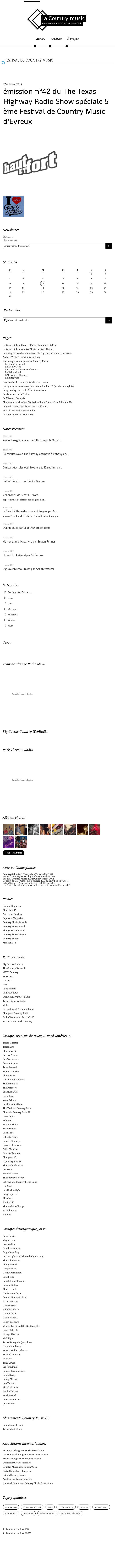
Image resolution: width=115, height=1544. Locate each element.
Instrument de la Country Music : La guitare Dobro (29, 345)
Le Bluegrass (12, 377)
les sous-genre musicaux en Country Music (25, 361)
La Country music (63, 18)
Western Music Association (17, 1462)
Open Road (8, 1096)
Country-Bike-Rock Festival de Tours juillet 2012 (28, 874)
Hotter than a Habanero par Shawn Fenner (29, 541)
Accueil (40, 39)
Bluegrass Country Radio (16, 1013)
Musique (12, 609)
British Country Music (14, 1475)
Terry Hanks (9, 1128)
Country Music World (14, 926)
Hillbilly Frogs (10, 1137)
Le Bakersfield (13, 372)
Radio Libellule (10, 992)
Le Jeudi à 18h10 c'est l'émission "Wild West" (26, 406)
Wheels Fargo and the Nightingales (21, 1326)
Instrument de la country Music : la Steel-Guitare (28, 349)
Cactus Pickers (10, 1055)
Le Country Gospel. (15, 364)
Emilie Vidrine (10, 1173)
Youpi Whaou (9, 1100)
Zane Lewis (9, 1236)
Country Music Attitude (15, 922)
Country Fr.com (11, 938)
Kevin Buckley (10, 1124)
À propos (73, 39)
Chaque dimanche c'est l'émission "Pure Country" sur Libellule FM (37, 402)
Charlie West (9, 1051)
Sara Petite (8, 1277)
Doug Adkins (9, 1268)
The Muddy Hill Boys (13, 1206)
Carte (7, 642)
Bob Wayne (9, 1383)
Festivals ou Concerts (20, 592)
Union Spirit (9, 1116)
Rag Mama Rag (11, 1252)
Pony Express (10, 1194)
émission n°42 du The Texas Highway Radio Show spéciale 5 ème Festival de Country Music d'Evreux (56, 106)
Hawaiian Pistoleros (13, 1079)
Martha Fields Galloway (15, 1350)
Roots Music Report (13, 1425)
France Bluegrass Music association (22, 1458)
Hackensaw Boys (12, 1293)
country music (11, 1513)
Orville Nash (9, 1313)
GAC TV (7, 980)
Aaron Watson (10, 1301)
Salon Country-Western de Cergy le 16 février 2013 (29, 883)
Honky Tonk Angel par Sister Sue (23, 555)
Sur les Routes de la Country (17, 1021)
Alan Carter (9, 1075)
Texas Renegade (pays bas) (17, 1342)
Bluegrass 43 (9, 1157)
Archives (56, 39)
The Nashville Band (13, 1165)
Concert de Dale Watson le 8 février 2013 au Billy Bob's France (35, 881)
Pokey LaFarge (11, 1322)
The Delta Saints (11, 1260)
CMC (5, 984)
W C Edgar (8, 1338)
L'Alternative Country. (16, 375)
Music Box (8, 976)
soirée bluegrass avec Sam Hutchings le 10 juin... (32, 440)
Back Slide (8, 1132)
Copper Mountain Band (15, 1297)
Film (10, 598)
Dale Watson (9, 1305)
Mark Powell (9, 1395)
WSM (5, 1005)
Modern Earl (9, 1289)
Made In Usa (9, 942)
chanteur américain (32, 1507)
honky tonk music (66, 1507)
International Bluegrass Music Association (25, 1454)
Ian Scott (7, 1169)
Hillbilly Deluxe (11, 1309)
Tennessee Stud (11, 1071)
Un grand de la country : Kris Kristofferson (25, 382)
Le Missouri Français (14, 398)
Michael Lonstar (11, 1354)
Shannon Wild (10, 1091)
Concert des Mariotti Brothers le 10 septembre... (32, 467)
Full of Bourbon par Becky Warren (24, 481)
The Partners (10, 1087)
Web (10, 625)
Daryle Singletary (12, 1346)
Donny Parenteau (12, 1272)
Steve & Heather (11, 1153)
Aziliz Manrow (10, 1149)
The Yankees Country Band (17, 1108)
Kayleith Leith (10, 1330)
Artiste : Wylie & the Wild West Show (21, 357)
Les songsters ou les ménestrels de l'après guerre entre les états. (37, 353)
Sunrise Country (11, 1141)
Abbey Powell (10, 1264)
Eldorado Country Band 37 (16, 1112)
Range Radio (9, 988)
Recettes (13, 614)
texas (50, 1507)
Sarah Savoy (9, 1375)
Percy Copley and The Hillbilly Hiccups (23, 1256)
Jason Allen (9, 1244)
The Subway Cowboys (14, 1177)
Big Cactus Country (13, 964)
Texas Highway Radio (14, 1001)
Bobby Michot (10, 1379)
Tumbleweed (10, 1067)
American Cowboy (12, 914)
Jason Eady (9, 1403)
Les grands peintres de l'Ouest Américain (25, 390)
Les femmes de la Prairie (16, 394)
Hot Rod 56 (8, 1202)
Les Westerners (11, 1059)
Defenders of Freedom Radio (18, 1009)
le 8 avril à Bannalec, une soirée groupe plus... (31, 511)
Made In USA (9, 910)
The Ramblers (10, 1083)
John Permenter (11, 1248)
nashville (84, 1507)
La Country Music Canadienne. (21, 369)
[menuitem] (40, 40)
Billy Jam (7, 1120)
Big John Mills (10, 1367)
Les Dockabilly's (11, 1190)
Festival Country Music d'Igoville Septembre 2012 (29, 876)
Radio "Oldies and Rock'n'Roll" (18, 1017)
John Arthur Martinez (14, 1371)
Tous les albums (13, 852)
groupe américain (47, 1513)
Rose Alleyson (10, 1063)
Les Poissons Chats (13, 1104)
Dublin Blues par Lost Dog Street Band (26, 528)
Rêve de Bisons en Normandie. (19, 410)
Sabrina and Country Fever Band (20, 1182)
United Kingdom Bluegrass (17, 1471)
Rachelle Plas (10, 1210)
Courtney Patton (11, 1399)
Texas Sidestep (11, 1042)
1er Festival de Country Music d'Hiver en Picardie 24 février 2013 (37, 885)
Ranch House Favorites (15, 1281)
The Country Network (14, 968)
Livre (10, 603)
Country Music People (14, 934)
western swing (11, 1507)
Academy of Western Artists (17, 1479)
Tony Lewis (9, 1362)
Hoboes (7, 1214)
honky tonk (28, 1513)
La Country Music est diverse (18, 414)
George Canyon (11, 1334)
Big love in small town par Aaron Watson (28, 569)
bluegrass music (101, 1507)
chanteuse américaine (70, 1513)
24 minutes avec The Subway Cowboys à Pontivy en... (35, 454)
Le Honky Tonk (13, 366)
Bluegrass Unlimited (13, 930)
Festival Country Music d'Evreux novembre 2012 (28, 878)
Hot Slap (7, 1186)
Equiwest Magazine (13, 918)
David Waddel (10, 1317)
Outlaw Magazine (12, 906)
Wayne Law (9, 1240)
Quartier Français (12, 1145)
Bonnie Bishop (10, 1285)
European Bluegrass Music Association (23, 1450)
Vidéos (11, 620)
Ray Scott (8, 1358)
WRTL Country (10, 972)
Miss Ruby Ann (10, 1387)
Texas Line (8, 1046)
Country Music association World (20, 1467)
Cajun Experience (12, 1161)
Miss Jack (8, 1198)
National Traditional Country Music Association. (28, 1483)
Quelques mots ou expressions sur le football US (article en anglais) (38, 386)
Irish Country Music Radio (16, 996)
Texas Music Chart (12, 1429)
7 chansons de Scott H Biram (20, 495)
